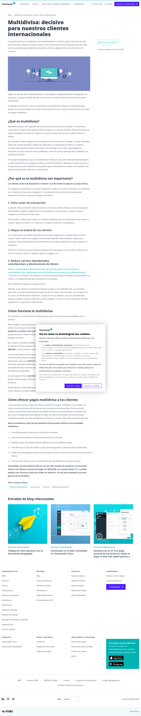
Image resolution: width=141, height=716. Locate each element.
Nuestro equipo (77, 585)
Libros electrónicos (44, 580)
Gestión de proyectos (10, 595)
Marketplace (42, 590)
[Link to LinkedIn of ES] (3, 699)
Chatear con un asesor (115, 576)
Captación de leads (9, 610)
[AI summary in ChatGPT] (13, 699)
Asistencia (41, 642)
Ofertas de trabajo (78, 590)
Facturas (46, 487)
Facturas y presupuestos (18, 487)
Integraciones (7, 624)
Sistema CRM (32, 680)
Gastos (4, 585)
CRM (4, 576)
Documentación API (45, 600)
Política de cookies (79, 651)
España (109, 4)
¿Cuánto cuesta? (8, 629)
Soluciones (24, 4)
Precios (35, 4)
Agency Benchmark (45, 595)
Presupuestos (7, 590)
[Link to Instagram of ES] (8, 699)
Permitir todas (73, 386)
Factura (66, 680)
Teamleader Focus (9, 642)
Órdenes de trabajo (10, 615)
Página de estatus (44, 651)
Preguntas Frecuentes (46, 646)
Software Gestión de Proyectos (70, 685)
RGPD (73, 656)
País (59, 699)
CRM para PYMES (51, 680)
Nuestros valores (78, 580)
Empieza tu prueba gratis (126, 4)
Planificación (7, 605)
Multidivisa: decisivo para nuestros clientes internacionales (35, 15)
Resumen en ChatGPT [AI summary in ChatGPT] (108, 42)
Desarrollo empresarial (60, 487)
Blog (9, 15)
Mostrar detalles (92, 386)
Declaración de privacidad (82, 646)
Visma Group (134, 711)
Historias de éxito (44, 585)
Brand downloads (78, 595)
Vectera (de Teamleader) (12, 646)
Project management (111, 680)
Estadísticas (6, 600)
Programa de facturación (85, 680)
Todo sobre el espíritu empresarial (56, 4)
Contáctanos (79, 4)
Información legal (78, 642)
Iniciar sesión (96, 4)
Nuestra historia (78, 576)
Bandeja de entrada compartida (15, 619)
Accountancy (35, 487)
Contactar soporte (113, 580)
